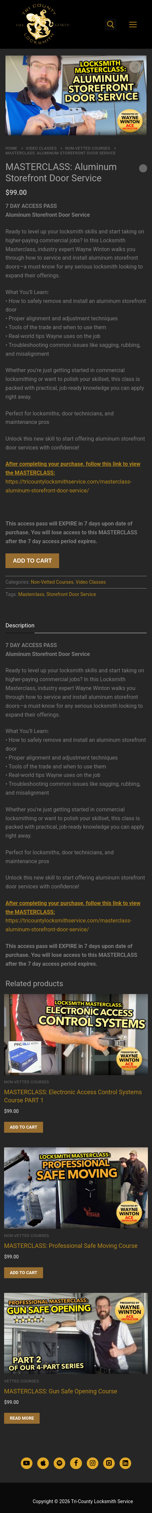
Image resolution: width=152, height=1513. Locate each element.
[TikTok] (109, 1463)
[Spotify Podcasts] (59, 1463)
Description (19, 625)
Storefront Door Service (71, 594)
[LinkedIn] (125, 1463)
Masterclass (31, 594)
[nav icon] (133, 24)
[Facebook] (76, 1463)
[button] (135, 67)
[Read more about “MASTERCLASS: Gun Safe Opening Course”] (22, 1418)
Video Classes (41, 148)
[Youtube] (26, 1463)
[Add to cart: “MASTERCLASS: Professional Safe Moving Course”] (23, 1272)
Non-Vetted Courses (87, 148)
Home (11, 148)
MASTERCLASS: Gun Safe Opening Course (60, 1391)
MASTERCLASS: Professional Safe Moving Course (71, 1245)
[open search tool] (110, 24)
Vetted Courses (21, 1381)
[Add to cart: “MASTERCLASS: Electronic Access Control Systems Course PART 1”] (23, 1127)
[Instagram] (92, 1463)
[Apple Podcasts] (43, 1463)
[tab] (19, 625)
